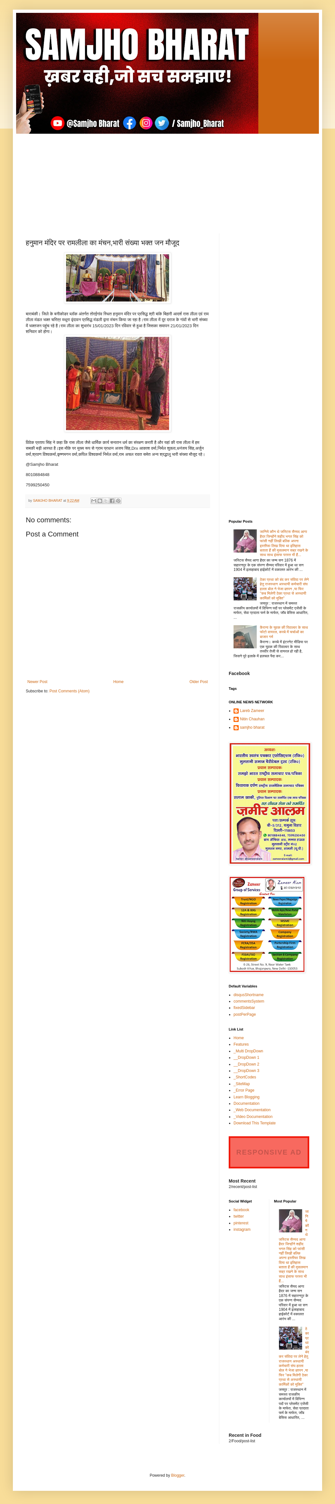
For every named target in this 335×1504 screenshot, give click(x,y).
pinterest (241, 1223)
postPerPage (245, 1014)
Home (118, 682)
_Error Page (244, 1090)
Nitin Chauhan (252, 719)
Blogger (177, 1475)
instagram (242, 1229)
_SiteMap (242, 1084)
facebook (241, 1210)
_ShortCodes (245, 1077)
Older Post (198, 682)
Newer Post (37, 682)
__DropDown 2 (246, 1064)
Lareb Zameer (252, 710)
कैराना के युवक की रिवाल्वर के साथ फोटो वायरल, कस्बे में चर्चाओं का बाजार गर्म (284, 632)
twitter (239, 1216)
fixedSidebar (244, 1007)
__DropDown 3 (246, 1070)
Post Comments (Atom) (69, 691)
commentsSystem (249, 1001)
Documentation (247, 1103)
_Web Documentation (252, 1110)
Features (241, 1044)
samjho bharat (252, 727)
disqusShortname (248, 995)
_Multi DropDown (248, 1051)
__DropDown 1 (246, 1057)
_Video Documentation (253, 1116)
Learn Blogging (247, 1097)
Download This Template (255, 1123)
